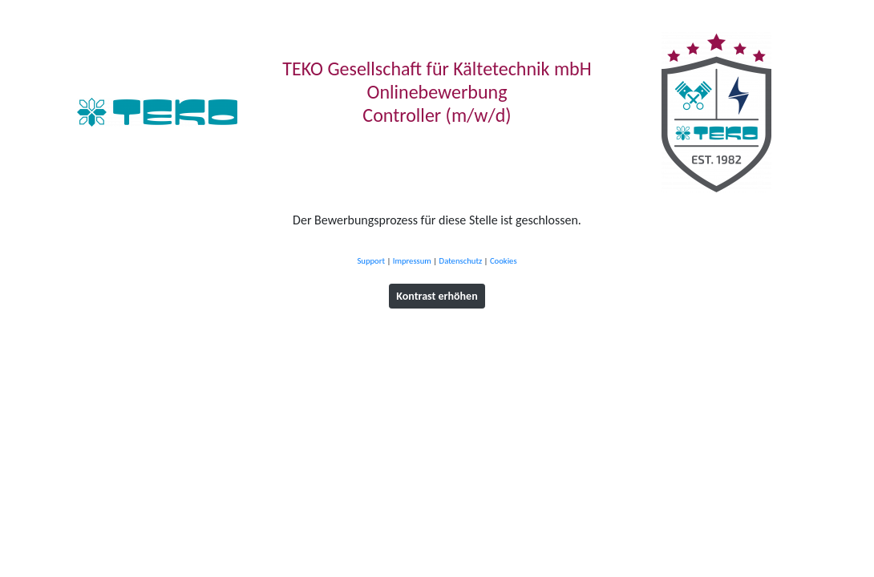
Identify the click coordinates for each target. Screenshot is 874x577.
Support (371, 261)
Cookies (503, 261)
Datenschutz (461, 261)
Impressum (412, 261)
